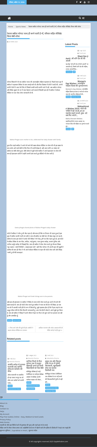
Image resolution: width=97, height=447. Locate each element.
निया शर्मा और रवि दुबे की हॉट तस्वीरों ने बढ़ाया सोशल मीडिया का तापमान (20, 329)
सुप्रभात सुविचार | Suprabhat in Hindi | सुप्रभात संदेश (18, 430)
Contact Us (4, 408)
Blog (2, 406)
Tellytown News (50, 391)
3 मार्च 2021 (49, 355)
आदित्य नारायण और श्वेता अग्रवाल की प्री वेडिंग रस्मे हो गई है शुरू (51, 329)
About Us (3, 403)
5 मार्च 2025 (82, 76)
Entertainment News (14, 389)
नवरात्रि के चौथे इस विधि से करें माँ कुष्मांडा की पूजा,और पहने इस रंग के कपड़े (24, 425)
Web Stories (4, 422)
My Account (4, 414)
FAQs (2, 411)
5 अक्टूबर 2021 (31, 355)
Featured (69, 72)
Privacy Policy (5, 419)
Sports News (16, 320)
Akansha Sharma (14, 362)
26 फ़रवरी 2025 (83, 101)
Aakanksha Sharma (52, 358)
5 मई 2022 (12, 359)
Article (9, 320)
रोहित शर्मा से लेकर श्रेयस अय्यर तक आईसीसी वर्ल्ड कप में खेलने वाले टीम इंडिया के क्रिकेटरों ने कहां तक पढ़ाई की (35, 428)
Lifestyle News (76, 97)
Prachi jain (82, 53)
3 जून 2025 (82, 51)
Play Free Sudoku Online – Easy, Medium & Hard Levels (22, 417)
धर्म (74, 72)
